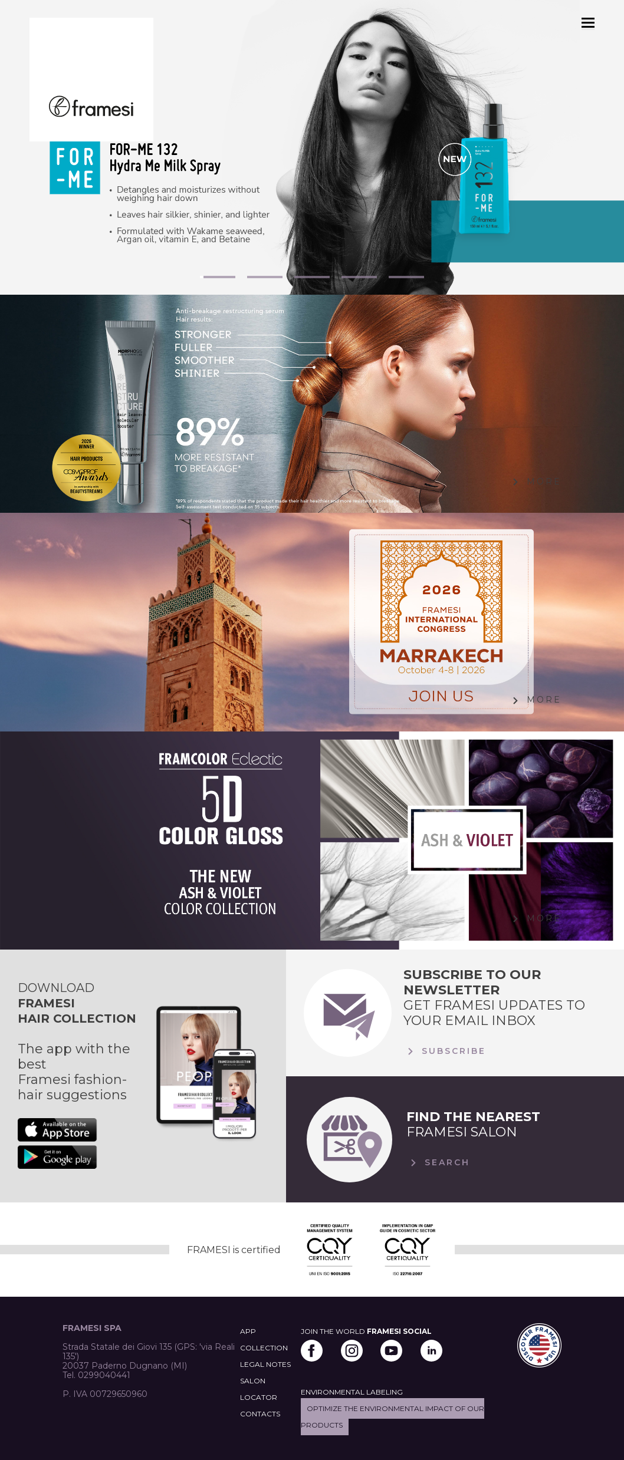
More (534, 482)
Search (438, 1163)
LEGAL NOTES (265, 1364)
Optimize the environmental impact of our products (392, 1416)
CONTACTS (260, 1413)
